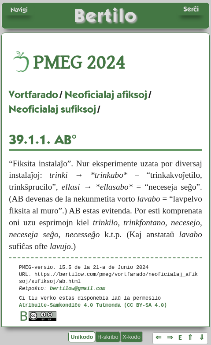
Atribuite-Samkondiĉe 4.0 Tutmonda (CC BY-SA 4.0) (93, 304)
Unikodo (81, 337)
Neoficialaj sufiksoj (52, 109)
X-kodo (131, 337)
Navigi (19, 10)
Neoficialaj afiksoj (106, 94)
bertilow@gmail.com (77, 288)
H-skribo (107, 337)
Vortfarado (33, 94)
